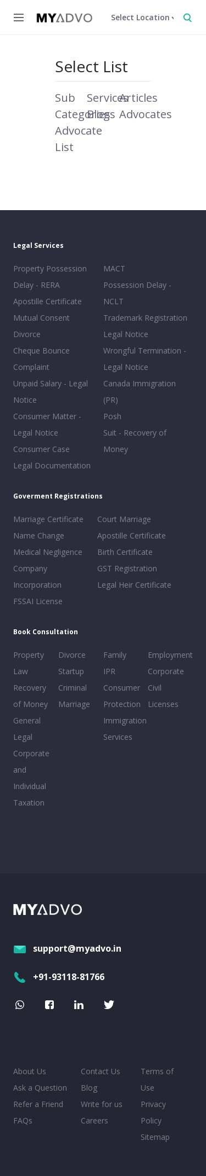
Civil (155, 687)
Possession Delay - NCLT (137, 293)
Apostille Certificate (47, 301)
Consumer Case (41, 449)
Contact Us (100, 1071)
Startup (71, 671)
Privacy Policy (153, 1112)
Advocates (145, 114)
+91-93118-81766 (58, 977)
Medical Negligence (47, 552)
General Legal (27, 728)
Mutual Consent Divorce (41, 325)
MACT (114, 268)
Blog (89, 1087)
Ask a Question (40, 1087)
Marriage (74, 704)
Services (108, 97)
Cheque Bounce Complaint (41, 358)
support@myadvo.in (67, 948)
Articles (138, 97)
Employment (168, 655)
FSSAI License (38, 601)
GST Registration (127, 568)
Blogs (101, 114)
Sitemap (155, 1137)
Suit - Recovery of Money (134, 440)
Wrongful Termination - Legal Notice (144, 358)
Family (114, 655)
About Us (29, 1071)
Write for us (102, 1104)
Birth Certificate (125, 552)
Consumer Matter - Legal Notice (47, 424)
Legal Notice (125, 334)
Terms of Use (157, 1079)
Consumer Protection (122, 695)
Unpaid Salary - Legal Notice (50, 391)
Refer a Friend (38, 1104)
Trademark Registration (145, 317)
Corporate (166, 671)
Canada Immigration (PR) (139, 391)
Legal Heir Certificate (134, 585)
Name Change (38, 535)
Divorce (72, 655)
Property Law (28, 663)
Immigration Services (123, 728)
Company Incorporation (37, 576)
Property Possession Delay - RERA (50, 276)
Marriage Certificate (48, 519)
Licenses (163, 704)
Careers (94, 1120)
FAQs (22, 1120)
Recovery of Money (30, 695)
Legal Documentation (52, 465)
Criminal (72, 687)
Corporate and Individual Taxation (31, 778)
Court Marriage (124, 519)
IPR (109, 671)
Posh (112, 416)
